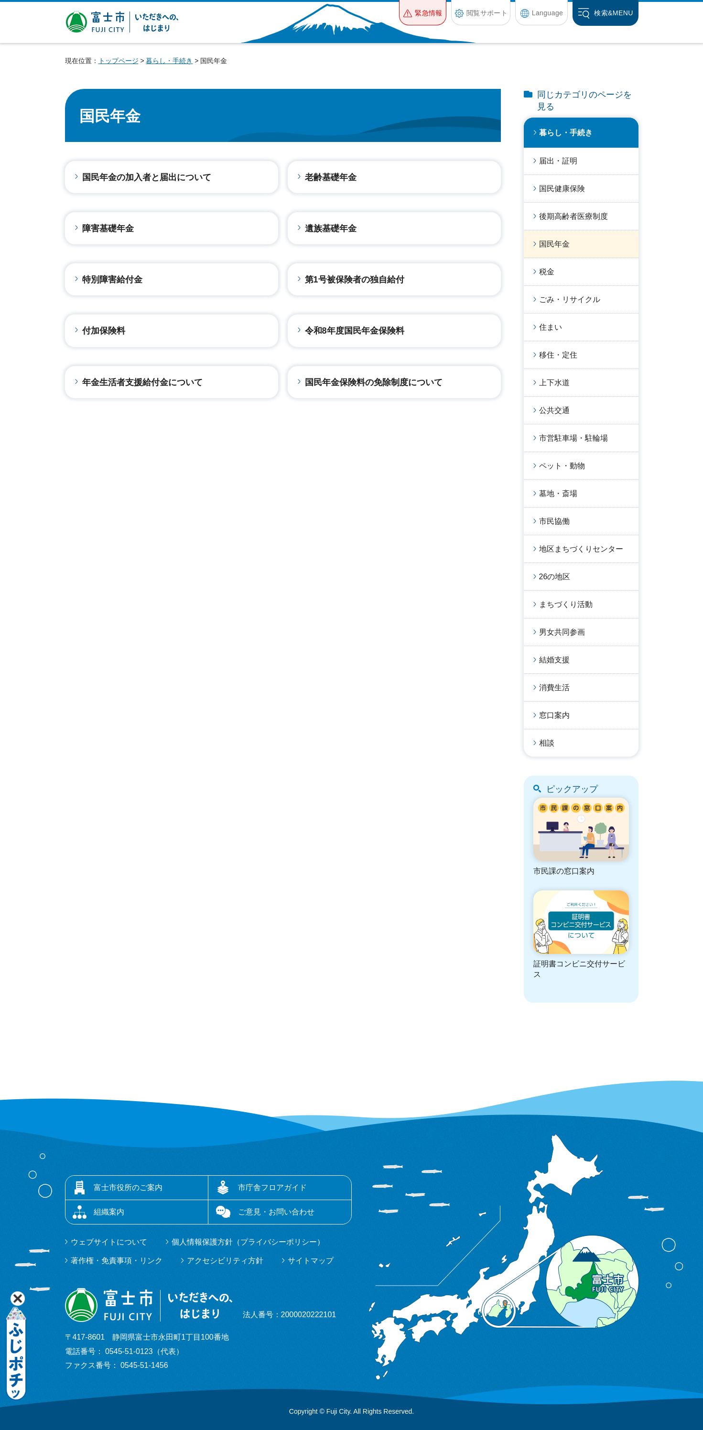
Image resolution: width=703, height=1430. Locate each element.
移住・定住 (558, 355)
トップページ (118, 61)
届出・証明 (558, 161)
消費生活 (554, 687)
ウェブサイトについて (109, 1242)
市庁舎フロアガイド (272, 1187)
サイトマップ (311, 1261)
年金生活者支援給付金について (142, 382)
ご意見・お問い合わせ (276, 1212)
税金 (546, 272)
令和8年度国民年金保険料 (354, 331)
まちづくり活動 (566, 604)
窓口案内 (554, 715)
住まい (550, 327)
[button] (422, 12)
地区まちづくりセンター (581, 549)
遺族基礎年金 (331, 228)
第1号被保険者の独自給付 (354, 279)
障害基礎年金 (108, 228)
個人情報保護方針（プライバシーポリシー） (248, 1242)
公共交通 (554, 410)
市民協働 (554, 521)
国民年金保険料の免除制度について (374, 382)
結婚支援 (554, 660)
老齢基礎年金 (331, 177)
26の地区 (555, 577)
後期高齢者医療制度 (573, 216)
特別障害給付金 (112, 279)
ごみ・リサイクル (569, 299)
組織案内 (109, 1212)
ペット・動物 (562, 466)
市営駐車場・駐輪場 (573, 438)
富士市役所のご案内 (128, 1187)
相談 (546, 743)
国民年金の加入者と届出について (146, 177)
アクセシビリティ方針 (225, 1261)
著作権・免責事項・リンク (116, 1261)
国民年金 (554, 244)
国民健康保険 (562, 188)
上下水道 (554, 383)
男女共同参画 (562, 632)
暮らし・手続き (169, 61)
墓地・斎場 (558, 493)
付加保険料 (103, 331)
